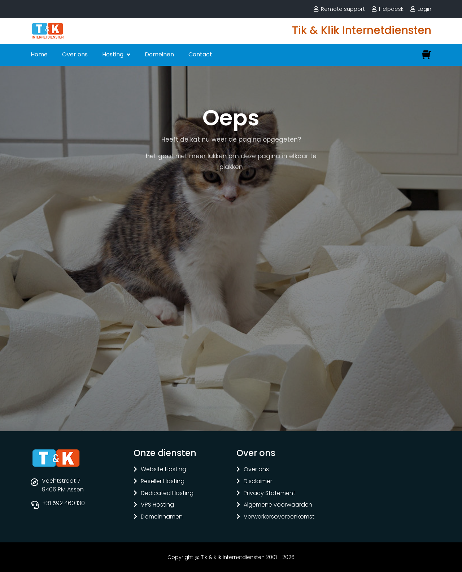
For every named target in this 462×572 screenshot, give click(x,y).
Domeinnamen (162, 517)
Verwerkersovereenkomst (279, 517)
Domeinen (159, 54)
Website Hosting (163, 469)
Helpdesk (391, 9)
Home (39, 54)
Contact (200, 54)
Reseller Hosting (162, 481)
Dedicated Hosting (167, 493)
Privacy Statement (269, 493)
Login (424, 9)
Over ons (75, 54)
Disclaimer (258, 481)
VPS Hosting (157, 505)
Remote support (343, 9)
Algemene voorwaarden (278, 505)
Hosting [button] (113, 54)
